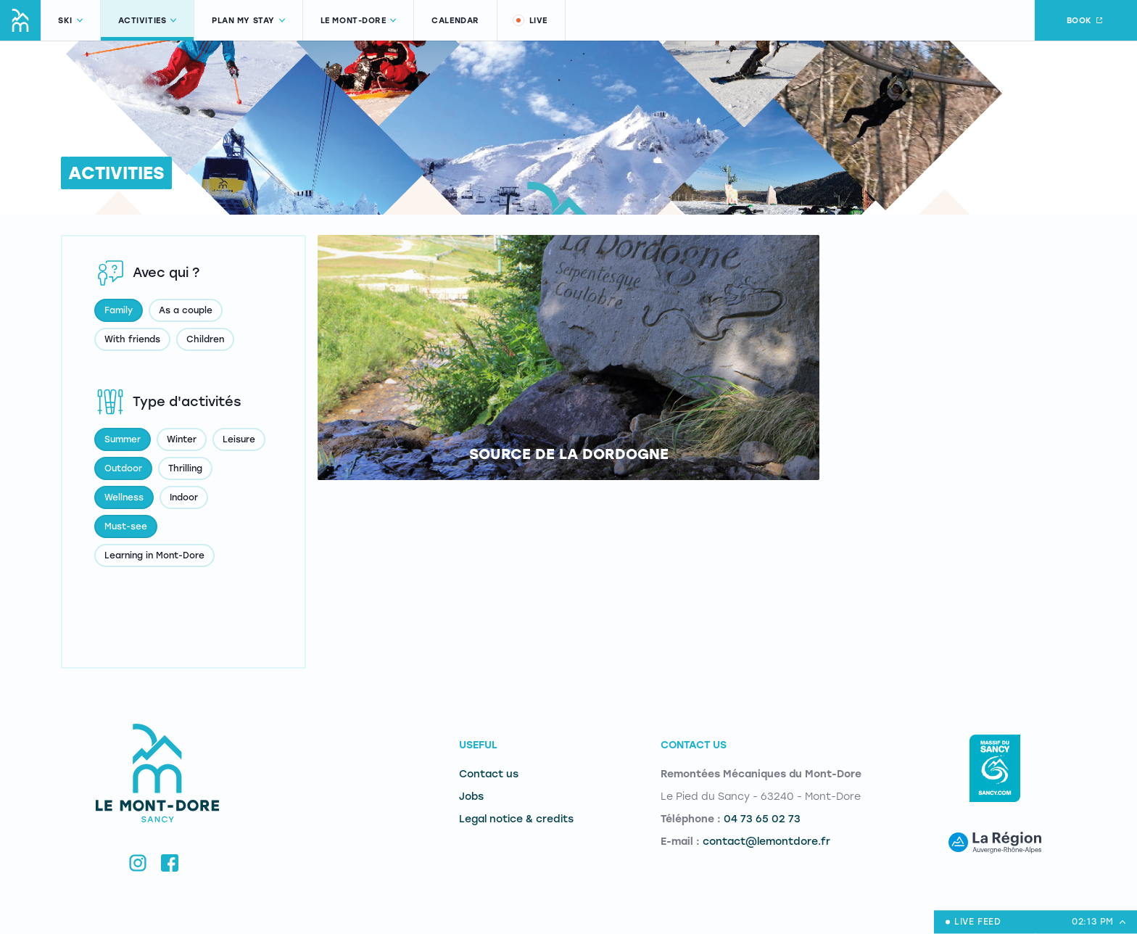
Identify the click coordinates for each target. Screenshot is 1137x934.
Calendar (455, 20)
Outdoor (123, 468)
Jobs (471, 796)
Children (205, 339)
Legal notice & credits (516, 819)
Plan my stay (248, 20)
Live (529, 20)
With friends (132, 339)
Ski (70, 20)
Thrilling (185, 468)
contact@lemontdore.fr (766, 841)
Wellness (124, 497)
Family (118, 310)
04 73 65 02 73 (762, 819)
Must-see (125, 526)
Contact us (488, 774)
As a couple (185, 310)
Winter (182, 439)
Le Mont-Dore (359, 20)
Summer (122, 439)
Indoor (184, 497)
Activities (147, 20)
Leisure (239, 439)
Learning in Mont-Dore (154, 555)
